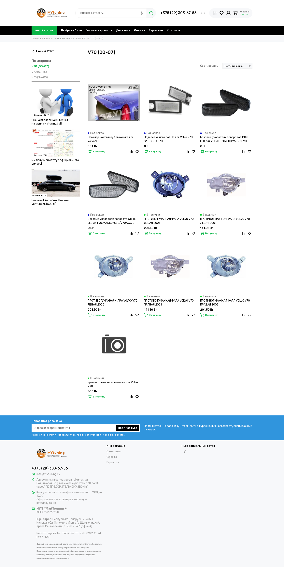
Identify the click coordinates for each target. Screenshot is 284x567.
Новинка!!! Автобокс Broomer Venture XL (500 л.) (50, 202)
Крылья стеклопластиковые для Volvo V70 (113, 384)
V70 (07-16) (39, 72)
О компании (113, 451)
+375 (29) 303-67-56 (178, 13)
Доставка (123, 30)
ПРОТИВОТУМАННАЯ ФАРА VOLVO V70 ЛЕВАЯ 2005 (112, 302)
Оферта (111, 457)
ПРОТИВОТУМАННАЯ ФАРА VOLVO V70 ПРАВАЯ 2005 (225, 302)
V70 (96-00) (40, 77)
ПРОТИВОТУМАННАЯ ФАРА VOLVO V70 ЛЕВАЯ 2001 (169, 221)
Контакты (174, 30)
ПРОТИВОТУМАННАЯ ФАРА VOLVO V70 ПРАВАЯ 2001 (169, 302)
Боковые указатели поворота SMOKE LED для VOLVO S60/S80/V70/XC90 (224, 139)
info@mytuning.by (48, 474)
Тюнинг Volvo (43, 51)
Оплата (139, 30)
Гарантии (156, 30)
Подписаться (127, 428)
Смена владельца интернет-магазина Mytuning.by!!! (51, 121)
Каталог (44, 30)
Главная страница (99, 30)
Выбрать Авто (71, 30)
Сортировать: (209, 65)
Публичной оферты (113, 434)
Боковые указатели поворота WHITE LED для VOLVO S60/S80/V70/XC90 (112, 221)
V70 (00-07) (40, 66)
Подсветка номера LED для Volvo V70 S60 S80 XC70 (168, 139)
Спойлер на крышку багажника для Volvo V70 (111, 139)
